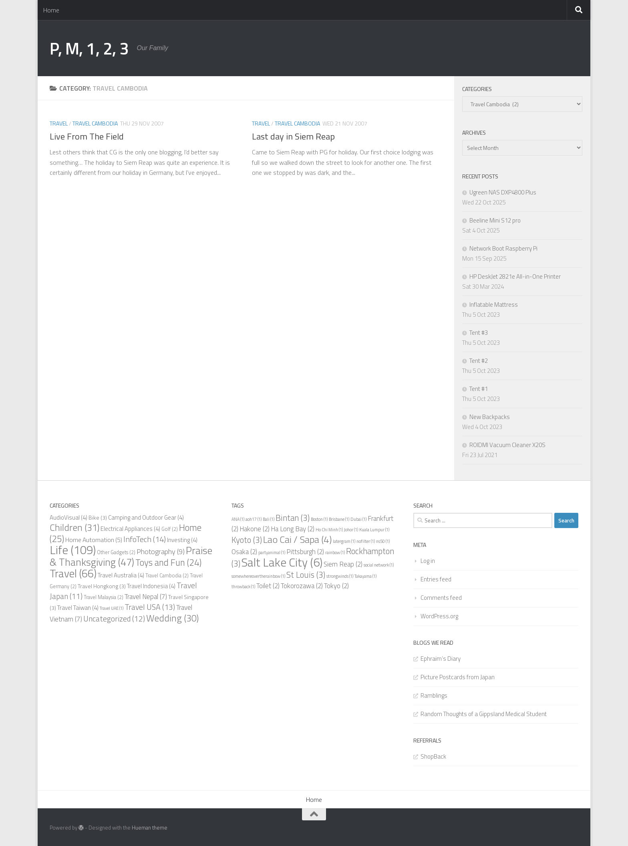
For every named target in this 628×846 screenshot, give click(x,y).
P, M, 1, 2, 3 (89, 48)
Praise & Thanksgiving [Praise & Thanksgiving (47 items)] (131, 556)
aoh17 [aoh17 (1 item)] (254, 519)
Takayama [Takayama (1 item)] (365, 576)
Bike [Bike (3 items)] (98, 517)
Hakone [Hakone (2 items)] (255, 529)
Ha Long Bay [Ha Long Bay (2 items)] (292, 529)
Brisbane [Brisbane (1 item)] (339, 519)
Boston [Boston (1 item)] (319, 519)
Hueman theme (149, 828)
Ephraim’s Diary (441, 658)
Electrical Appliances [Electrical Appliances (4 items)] (130, 528)
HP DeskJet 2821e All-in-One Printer (515, 276)
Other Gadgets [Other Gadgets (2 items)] (116, 552)
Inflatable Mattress (493, 304)
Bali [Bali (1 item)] (268, 519)
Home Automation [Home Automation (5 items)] (93, 539)
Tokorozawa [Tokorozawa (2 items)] (302, 586)
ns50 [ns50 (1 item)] (383, 541)
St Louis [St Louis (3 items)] (305, 574)
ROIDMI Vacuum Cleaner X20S (507, 444)
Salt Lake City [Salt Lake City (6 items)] (282, 562)
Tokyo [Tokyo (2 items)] (336, 586)
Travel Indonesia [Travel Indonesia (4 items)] (151, 586)
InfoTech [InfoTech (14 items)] (144, 539)
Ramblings (434, 695)
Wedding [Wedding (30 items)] (172, 618)
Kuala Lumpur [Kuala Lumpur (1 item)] (374, 529)
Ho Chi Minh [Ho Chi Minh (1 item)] (329, 529)
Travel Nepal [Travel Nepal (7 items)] (146, 596)
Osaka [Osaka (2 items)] (244, 551)
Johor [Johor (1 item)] (351, 529)
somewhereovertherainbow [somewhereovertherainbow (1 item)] (258, 576)
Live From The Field (87, 136)
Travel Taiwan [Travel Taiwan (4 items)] (78, 607)
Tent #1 (478, 388)
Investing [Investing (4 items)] (182, 539)
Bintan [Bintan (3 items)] (293, 517)
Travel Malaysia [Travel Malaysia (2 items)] (103, 597)
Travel (59, 123)
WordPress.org (439, 616)
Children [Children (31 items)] (74, 527)
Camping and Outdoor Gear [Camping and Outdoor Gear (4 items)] (146, 517)
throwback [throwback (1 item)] (243, 586)
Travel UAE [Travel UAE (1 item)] (111, 608)
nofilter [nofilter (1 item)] (365, 541)
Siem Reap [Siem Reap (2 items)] (343, 564)
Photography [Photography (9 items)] (161, 551)
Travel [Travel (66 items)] (73, 573)
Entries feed (436, 579)
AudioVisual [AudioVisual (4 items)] (68, 517)
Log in (428, 560)
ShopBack (433, 756)
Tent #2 (478, 360)
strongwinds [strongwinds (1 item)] (339, 576)
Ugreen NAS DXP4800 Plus (502, 192)
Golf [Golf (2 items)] (169, 529)
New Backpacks (489, 416)
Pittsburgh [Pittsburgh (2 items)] (305, 551)
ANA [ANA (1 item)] (237, 519)
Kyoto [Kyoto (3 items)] (246, 539)
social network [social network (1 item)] (379, 565)
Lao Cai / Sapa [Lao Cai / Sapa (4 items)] (297, 539)
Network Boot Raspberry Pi (503, 248)
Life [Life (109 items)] (73, 550)
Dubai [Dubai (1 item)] (358, 519)
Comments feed (441, 597)
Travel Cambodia (95, 123)
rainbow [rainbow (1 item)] (335, 552)
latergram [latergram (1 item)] (344, 541)
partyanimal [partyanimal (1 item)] (271, 552)
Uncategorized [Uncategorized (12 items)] (114, 619)
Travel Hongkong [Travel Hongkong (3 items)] (102, 586)
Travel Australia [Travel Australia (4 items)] (121, 575)
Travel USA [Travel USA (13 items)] (150, 607)
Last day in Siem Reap (293, 136)
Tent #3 (478, 332)
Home (51, 10)
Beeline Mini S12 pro (495, 220)
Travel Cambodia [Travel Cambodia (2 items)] (167, 575)
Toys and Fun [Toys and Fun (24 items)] (168, 562)
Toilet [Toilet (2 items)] (268, 586)
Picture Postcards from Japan (458, 677)
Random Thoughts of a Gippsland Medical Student (484, 713)
